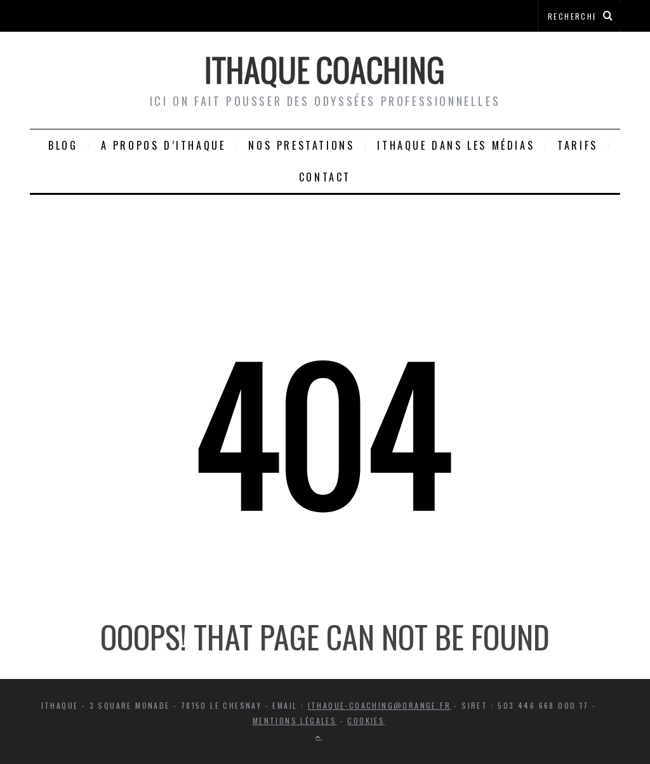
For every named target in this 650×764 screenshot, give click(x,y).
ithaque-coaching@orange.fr (379, 705)
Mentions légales (294, 720)
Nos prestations (301, 145)
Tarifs (577, 145)
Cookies (366, 720)
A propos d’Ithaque (163, 145)
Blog (62, 145)
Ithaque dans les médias (455, 145)
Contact (325, 177)
